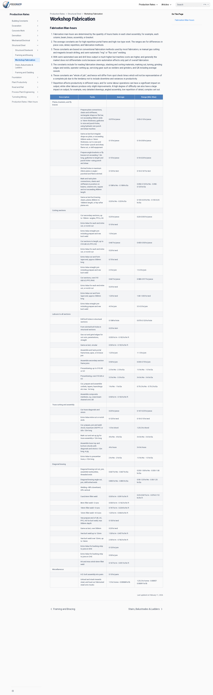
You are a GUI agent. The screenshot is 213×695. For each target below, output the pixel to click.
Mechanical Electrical (25, 40)
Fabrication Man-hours (184, 20)
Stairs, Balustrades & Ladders (24, 66)
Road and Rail (25, 87)
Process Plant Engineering (25, 92)
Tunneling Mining (25, 97)
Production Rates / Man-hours (25, 102)
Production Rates (148, 4)
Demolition (25, 35)
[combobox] (193, 4)
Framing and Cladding (24, 72)
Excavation (25, 26)
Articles (167, 4)
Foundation (25, 77)
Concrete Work (25, 30)
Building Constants (25, 21)
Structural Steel (25, 45)
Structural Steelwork (27, 50)
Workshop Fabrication (25, 60)
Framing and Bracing (24, 55)
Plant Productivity (25, 82)
